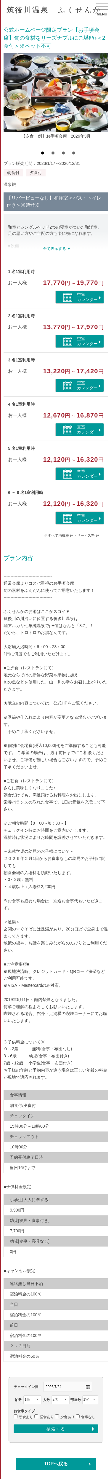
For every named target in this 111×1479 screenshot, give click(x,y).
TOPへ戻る (56, 1463)
